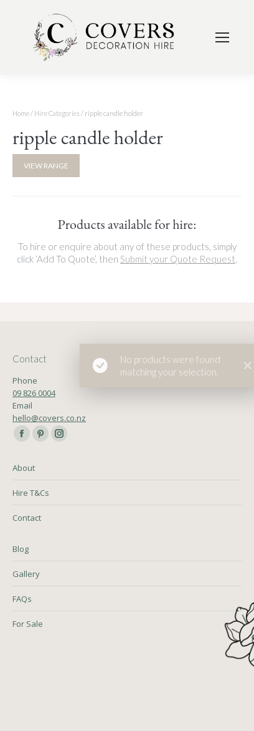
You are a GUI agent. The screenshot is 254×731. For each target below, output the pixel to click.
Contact (26, 517)
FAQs (22, 598)
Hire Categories (57, 113)
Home (20, 113)
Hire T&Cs (30, 492)
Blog (20, 548)
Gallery (26, 573)
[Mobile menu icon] (222, 37)
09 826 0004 (33, 393)
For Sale (27, 623)
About (23, 467)
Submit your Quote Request (177, 258)
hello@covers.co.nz (49, 418)
